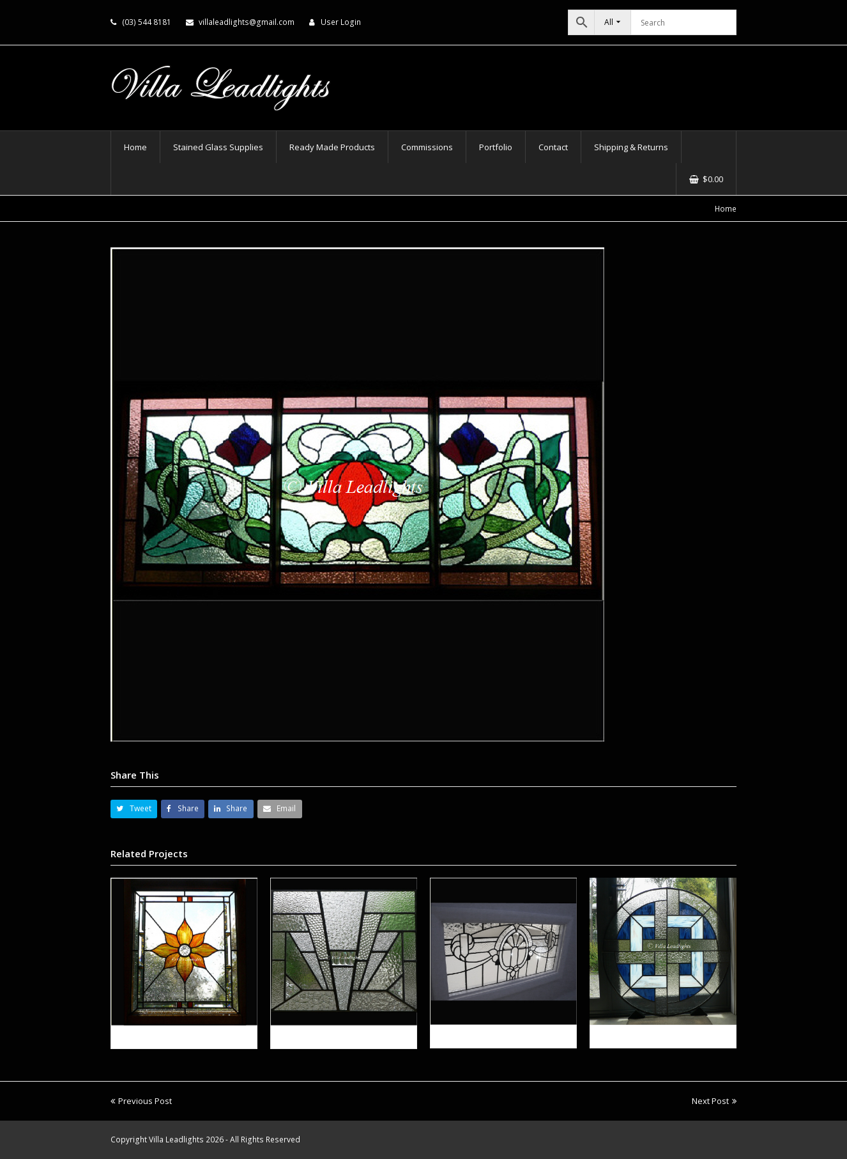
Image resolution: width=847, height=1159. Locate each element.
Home (725, 208)
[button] (134, 809)
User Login (341, 22)
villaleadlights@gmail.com (246, 22)
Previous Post (141, 1101)
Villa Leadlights (176, 1139)
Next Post (714, 1101)
